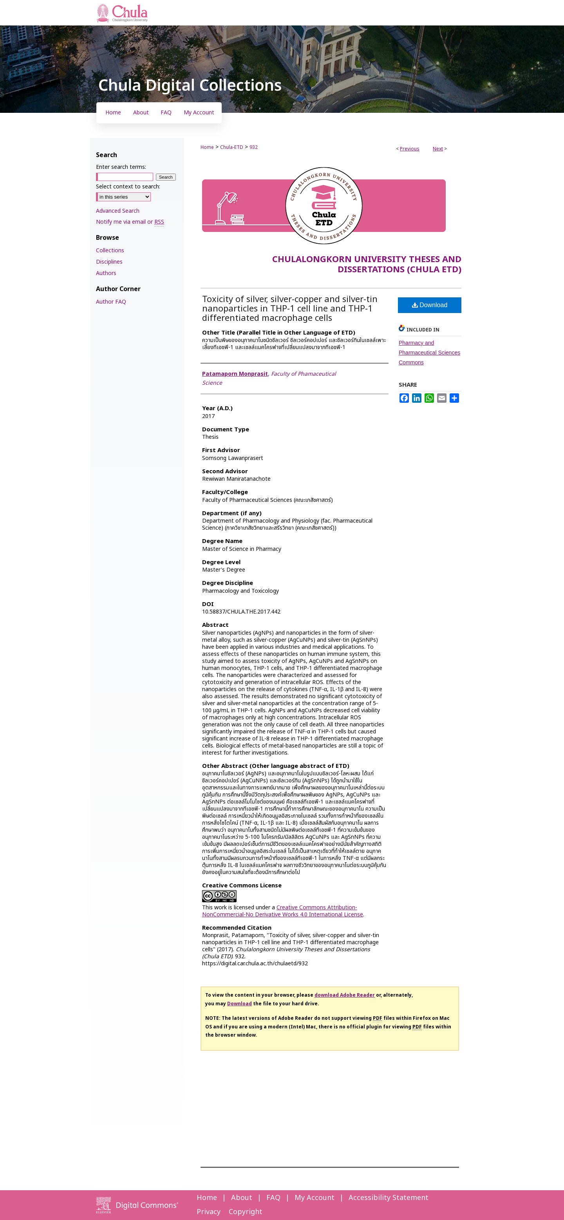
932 (253, 147)
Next (438, 148)
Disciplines (109, 262)
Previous (409, 148)
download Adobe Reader (345, 995)
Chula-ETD (231, 147)
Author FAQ (111, 302)
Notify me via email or (130, 222)
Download (430, 305)
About (241, 1198)
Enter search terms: (121, 167)
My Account (314, 1198)
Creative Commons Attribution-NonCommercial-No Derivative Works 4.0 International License (282, 911)
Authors (106, 273)
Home (207, 147)
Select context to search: (128, 187)
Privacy (209, 1212)
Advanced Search (117, 211)
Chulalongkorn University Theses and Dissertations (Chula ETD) (366, 264)
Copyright (245, 1212)
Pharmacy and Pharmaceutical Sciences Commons (429, 353)
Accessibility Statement (388, 1198)
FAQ (273, 1198)
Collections (110, 250)
